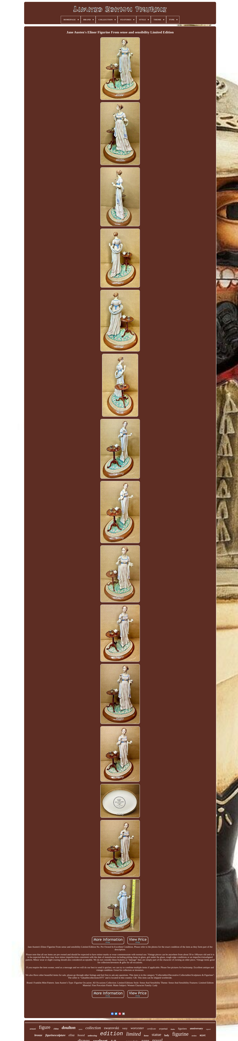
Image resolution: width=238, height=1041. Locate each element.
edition (111, 1034)
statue (156, 1034)
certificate (151, 1029)
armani (33, 1029)
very (125, 1028)
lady (166, 1035)
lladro (173, 1029)
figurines (182, 1028)
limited (133, 1034)
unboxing (92, 1035)
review (194, 1036)
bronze (38, 1035)
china (56, 1029)
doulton (69, 1027)
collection (93, 1028)
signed (208, 1029)
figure (44, 1027)
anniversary (196, 1028)
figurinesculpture (55, 1035)
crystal (163, 1029)
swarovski (111, 1028)
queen (80, 1029)
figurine (180, 1034)
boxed (81, 1035)
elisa (71, 1035)
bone (146, 1035)
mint (203, 1035)
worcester (137, 1028)
